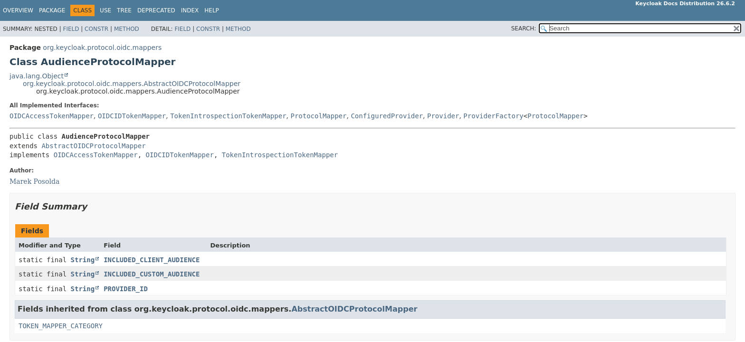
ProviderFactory (493, 116)
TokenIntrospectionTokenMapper (228, 116)
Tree (124, 10)
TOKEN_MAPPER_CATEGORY (61, 326)
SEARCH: (523, 28)
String (83, 260)
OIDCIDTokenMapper (132, 116)
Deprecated (156, 10)
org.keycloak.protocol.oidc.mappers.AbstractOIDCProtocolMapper (131, 83)
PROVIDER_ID (126, 289)
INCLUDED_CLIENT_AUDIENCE (152, 260)
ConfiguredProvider (387, 116)
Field (71, 29)
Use (105, 10)
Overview (18, 10)
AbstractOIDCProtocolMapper (93, 146)
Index (190, 10)
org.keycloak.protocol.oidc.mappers (102, 47)
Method (126, 29)
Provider (443, 116)
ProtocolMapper (318, 116)
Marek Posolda (34, 181)
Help (211, 10)
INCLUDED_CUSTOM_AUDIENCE (152, 274)
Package (52, 10)
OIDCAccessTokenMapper (52, 116)
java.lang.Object (37, 76)
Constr (96, 29)
